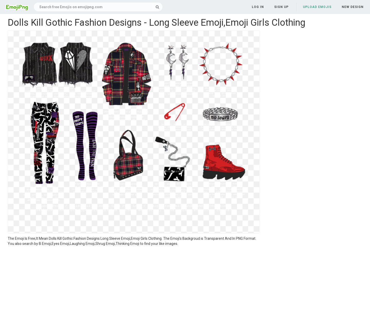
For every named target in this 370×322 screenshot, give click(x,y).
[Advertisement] (134, 285)
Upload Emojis (317, 7)
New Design (353, 7)
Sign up (281, 7)
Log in (258, 7)
